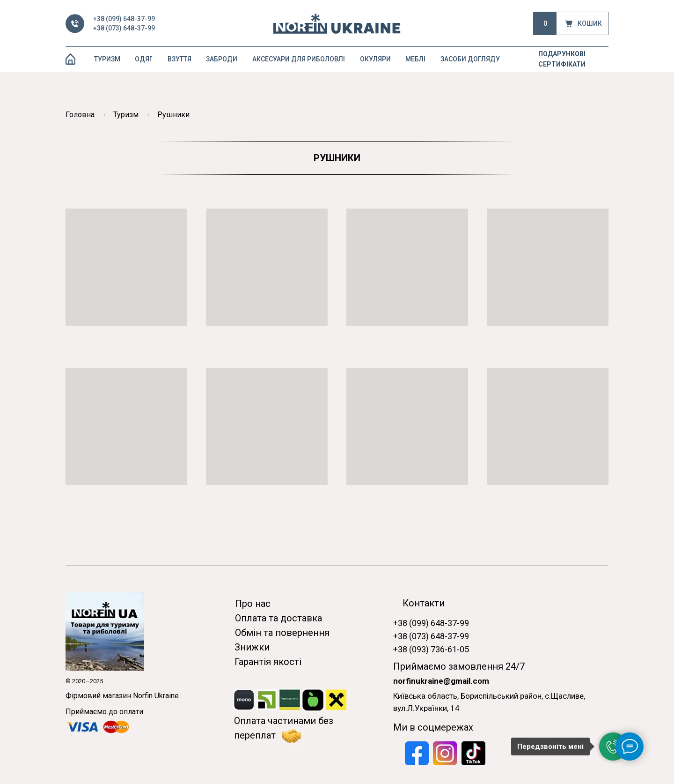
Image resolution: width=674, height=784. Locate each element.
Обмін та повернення (282, 632)
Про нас (253, 603)
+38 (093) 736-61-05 (431, 649)
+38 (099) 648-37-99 (124, 18)
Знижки (252, 647)
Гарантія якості (267, 661)
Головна (80, 114)
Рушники (173, 114)
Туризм (126, 114)
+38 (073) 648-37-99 (124, 28)
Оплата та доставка (278, 618)
